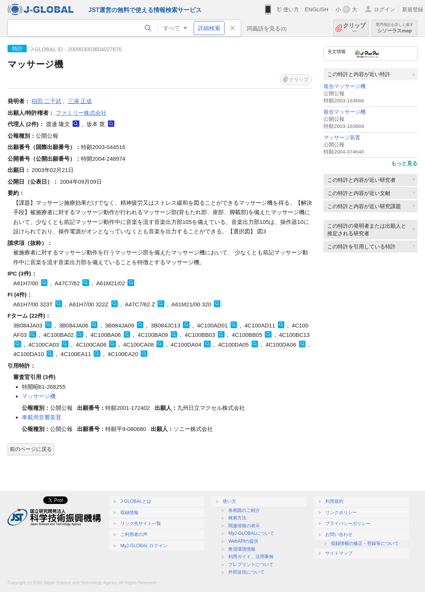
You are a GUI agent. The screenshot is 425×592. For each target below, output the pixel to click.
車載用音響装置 (41, 417)
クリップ (354, 28)
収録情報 (129, 512)
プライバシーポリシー (347, 523)
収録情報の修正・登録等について (365, 543)
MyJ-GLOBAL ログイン (143, 545)
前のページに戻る (31, 449)
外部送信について (246, 572)
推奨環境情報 (241, 549)
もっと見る (404, 163)
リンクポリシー (341, 512)
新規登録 (412, 9)
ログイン (384, 9)
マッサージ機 (39, 396)
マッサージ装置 (341, 137)
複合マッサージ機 (344, 86)
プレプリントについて (250, 564)
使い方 (291, 9)
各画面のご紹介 (244, 510)
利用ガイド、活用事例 (250, 556)
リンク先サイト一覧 (140, 523)
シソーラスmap (394, 28)
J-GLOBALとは (135, 501)
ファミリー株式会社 (81, 113)
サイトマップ (338, 553)
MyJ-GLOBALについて (251, 533)
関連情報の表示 (244, 525)
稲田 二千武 (46, 101)
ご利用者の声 (133, 534)
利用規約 (334, 501)
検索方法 (237, 517)
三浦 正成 (80, 101)
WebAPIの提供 (243, 541)
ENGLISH (316, 9)
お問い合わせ (338, 534)
